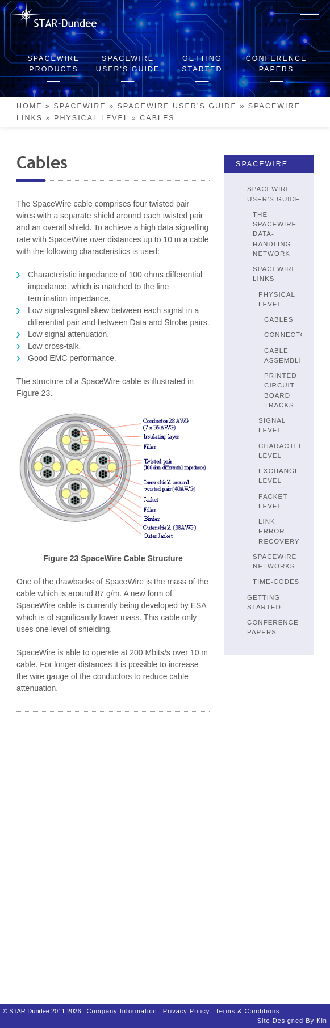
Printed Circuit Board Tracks (280, 390)
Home (29, 106)
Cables (278, 319)
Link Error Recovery (278, 531)
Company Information (122, 1005)
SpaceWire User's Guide (273, 194)
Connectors (290, 334)
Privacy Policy (186, 1005)
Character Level (281, 451)
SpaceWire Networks (274, 561)
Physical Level (91, 118)
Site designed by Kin (292, 1015)
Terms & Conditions (247, 1005)
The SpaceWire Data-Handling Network (274, 234)
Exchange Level (279, 475)
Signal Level (272, 425)
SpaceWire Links (274, 274)
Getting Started (264, 602)
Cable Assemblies (287, 355)
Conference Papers (273, 627)
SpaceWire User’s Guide (176, 106)
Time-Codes (276, 581)
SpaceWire (79, 106)
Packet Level (272, 501)
